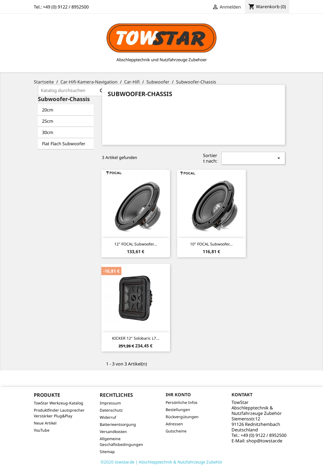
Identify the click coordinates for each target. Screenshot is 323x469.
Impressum (110, 403)
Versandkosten (113, 431)
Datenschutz (111, 410)
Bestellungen (178, 409)
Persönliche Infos (181, 402)
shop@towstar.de (264, 441)
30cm (47, 132)
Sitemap (107, 451)
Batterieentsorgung (118, 424)
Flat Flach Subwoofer (63, 144)
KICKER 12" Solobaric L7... (135, 338)
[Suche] (73, 90)
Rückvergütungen (182, 416)
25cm (47, 121)
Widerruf (108, 417)
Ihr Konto (178, 395)
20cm (47, 110)
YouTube (41, 430)
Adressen (174, 423)
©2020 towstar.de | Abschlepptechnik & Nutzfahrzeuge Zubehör (161, 462)
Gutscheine (176, 431)
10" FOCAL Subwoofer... (211, 244)
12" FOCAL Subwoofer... (135, 244)
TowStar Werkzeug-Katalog (58, 403)
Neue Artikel (45, 423)
